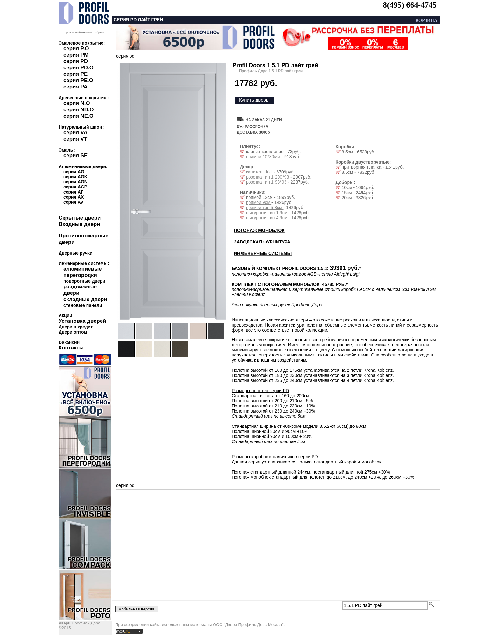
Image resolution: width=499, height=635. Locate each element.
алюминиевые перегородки (82, 272)
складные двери (85, 299)
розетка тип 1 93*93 (266, 182)
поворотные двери (84, 281)
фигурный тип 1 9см (267, 212)
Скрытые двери (80, 218)
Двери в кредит (76, 326)
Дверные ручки (76, 253)
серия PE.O (78, 80)
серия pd (125, 56)
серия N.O (76, 103)
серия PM (75, 55)
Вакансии (69, 342)
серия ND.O (78, 110)
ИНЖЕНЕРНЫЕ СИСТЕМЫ (263, 253)
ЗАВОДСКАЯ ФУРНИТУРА (262, 241)
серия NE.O (78, 116)
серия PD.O (78, 68)
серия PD (75, 61)
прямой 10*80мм (263, 156)
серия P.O (76, 49)
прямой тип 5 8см (265, 207)
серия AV (73, 202)
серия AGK (75, 176)
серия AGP (75, 186)
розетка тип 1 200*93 (267, 177)
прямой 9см (258, 202)
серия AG (73, 171)
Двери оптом (73, 332)
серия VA (75, 133)
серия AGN (75, 181)
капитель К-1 (259, 171)
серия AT (73, 191)
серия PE (75, 74)
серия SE (75, 155)
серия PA (75, 87)
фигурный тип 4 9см (267, 217)
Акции (65, 315)
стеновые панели (82, 305)
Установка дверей (82, 321)
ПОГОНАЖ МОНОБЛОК (259, 230)
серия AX (73, 197)
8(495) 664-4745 (410, 5)
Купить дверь (254, 99)
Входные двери (79, 224)
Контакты (71, 348)
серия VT (75, 139)
